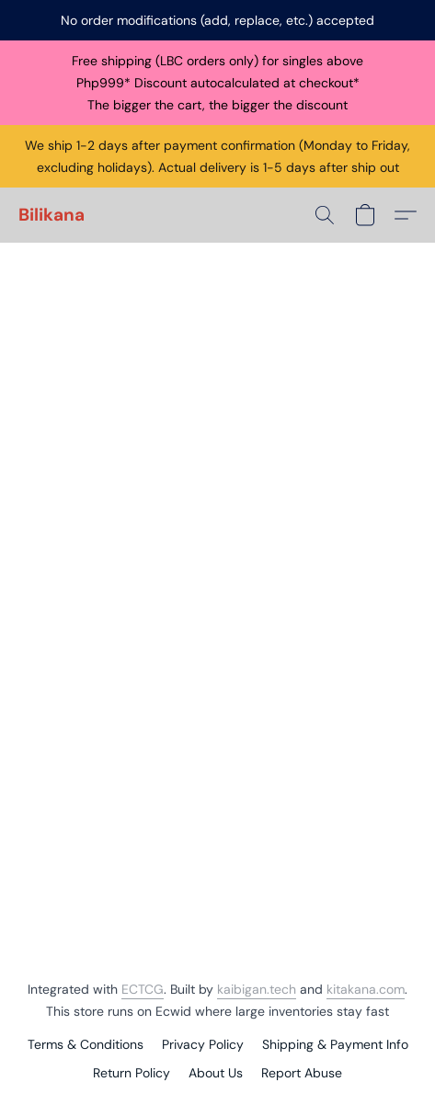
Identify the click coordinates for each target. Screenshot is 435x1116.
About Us (216, 1073)
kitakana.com (365, 989)
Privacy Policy (203, 1044)
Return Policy (131, 1073)
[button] (51, 215)
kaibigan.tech (256, 989)
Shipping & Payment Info (335, 1044)
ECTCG (142, 989)
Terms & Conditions (85, 1044)
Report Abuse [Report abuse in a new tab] (301, 1073)
